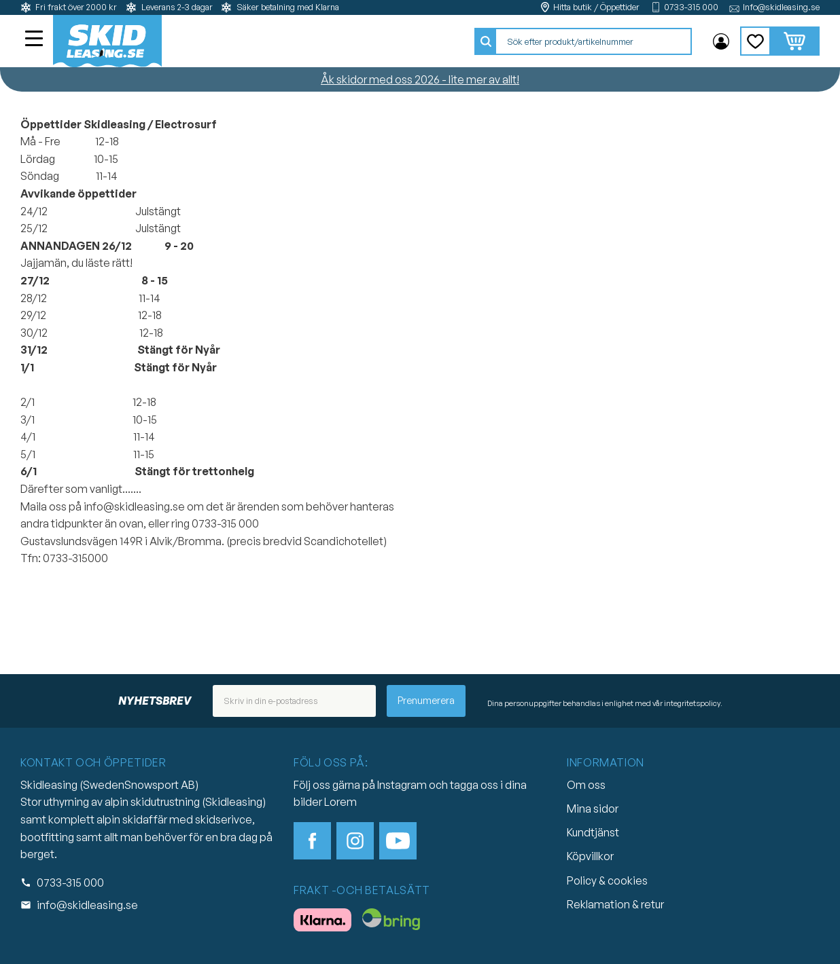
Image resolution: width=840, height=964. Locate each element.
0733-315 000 (691, 7)
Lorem (340, 802)
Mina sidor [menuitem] (721, 41)
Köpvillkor (590, 856)
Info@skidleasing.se (781, 7)
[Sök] (486, 41)
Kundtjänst (593, 832)
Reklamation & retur (615, 904)
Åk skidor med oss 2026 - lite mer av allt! (420, 79)
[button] (35, 40)
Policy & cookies (607, 880)
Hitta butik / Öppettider (596, 7)
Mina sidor (592, 808)
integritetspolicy (692, 703)
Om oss (586, 785)
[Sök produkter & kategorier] (593, 41)
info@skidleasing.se (87, 905)
